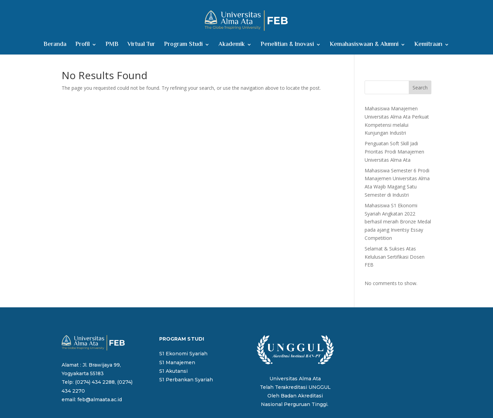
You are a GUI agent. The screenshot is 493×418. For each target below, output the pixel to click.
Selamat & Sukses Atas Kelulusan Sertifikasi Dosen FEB (395, 256)
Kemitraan (428, 45)
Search (420, 87)
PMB (111, 45)
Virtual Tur (141, 45)
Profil (82, 45)
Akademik (231, 45)
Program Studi (183, 45)
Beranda (54, 45)
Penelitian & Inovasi (287, 45)
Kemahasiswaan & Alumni (364, 45)
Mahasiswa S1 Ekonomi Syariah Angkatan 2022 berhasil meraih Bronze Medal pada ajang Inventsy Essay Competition (398, 221)
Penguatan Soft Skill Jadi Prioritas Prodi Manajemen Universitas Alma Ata (394, 151)
